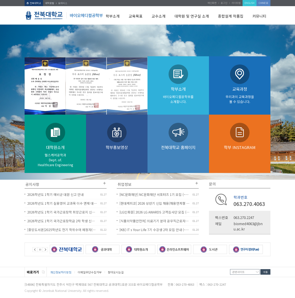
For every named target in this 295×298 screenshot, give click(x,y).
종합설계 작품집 (230, 16)
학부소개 (113, 16)
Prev (35, 249)
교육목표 (136, 16)
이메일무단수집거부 (90, 272)
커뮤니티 (259, 16)
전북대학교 (34, 3)
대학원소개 (55, 155)
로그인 (224, 3)
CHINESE (263, 3)
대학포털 (49, 3)
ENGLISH (249, 3)
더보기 (104, 183)
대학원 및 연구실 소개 (192, 16)
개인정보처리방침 (60, 272)
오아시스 (62, 3)
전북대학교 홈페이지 (178, 147)
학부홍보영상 (116, 148)
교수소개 (159, 16)
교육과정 (239, 95)
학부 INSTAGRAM (239, 147)
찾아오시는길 (116, 272)
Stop (40, 249)
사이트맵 (236, 3)
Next (45, 249)
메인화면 (212, 3)
